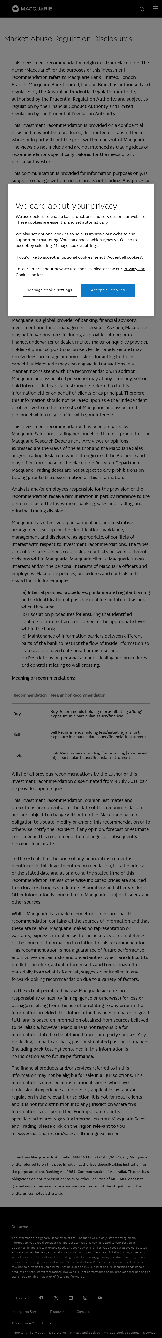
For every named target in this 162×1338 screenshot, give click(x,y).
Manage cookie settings (50, 289)
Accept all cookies (108, 289)
